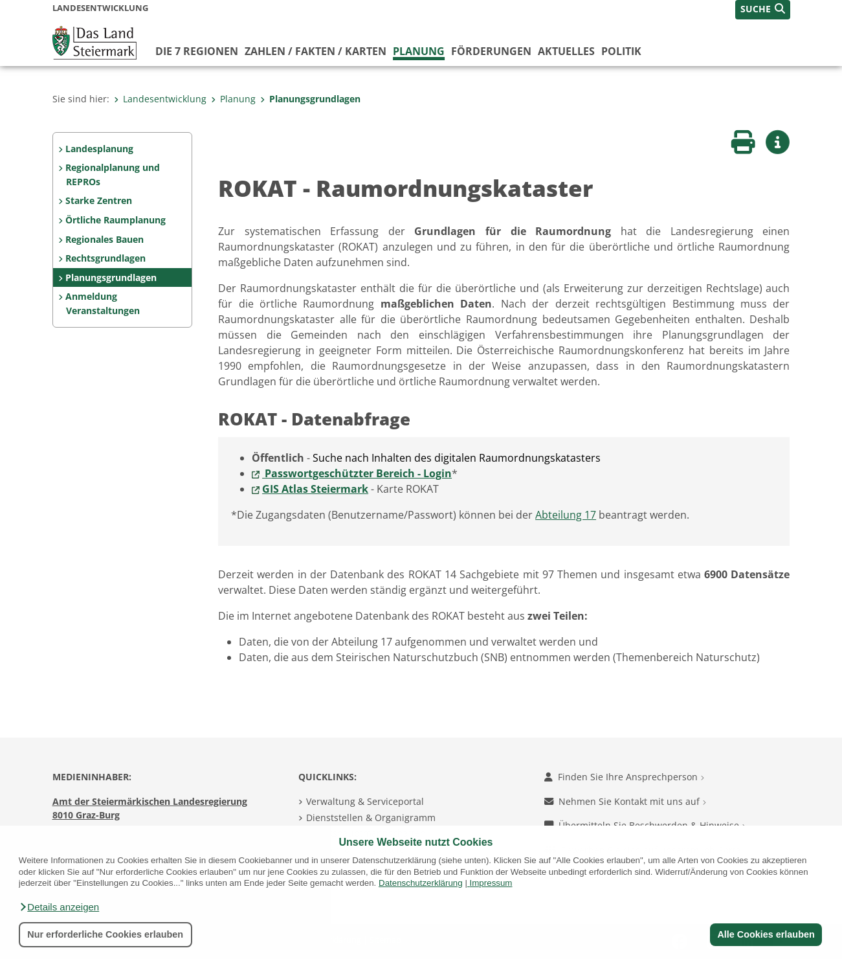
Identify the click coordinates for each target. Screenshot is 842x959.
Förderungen (491, 51)
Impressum (491, 883)
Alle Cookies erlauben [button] (765, 934)
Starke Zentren (98, 200)
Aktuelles (566, 51)
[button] (59, 907)
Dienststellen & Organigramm (371, 817)
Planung (419, 51)
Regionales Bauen (104, 239)
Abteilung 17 (565, 515)
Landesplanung (99, 148)
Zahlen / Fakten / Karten (315, 51)
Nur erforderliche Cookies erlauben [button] (105, 934)
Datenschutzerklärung (421, 883)
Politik (621, 51)
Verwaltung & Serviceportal (365, 801)
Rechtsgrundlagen (105, 258)
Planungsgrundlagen (310, 99)
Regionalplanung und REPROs (112, 174)
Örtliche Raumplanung (115, 220)
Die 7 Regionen (196, 51)
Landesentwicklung (160, 99)
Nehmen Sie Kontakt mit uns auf (625, 801)
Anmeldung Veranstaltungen (102, 303)
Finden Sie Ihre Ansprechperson (624, 777)
